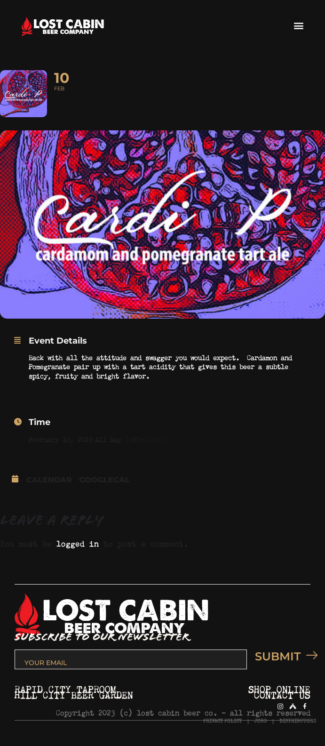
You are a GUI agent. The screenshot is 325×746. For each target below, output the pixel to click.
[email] (131, 659)
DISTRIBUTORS (297, 721)
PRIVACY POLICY (222, 721)
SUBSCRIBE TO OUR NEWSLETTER (102, 637)
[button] (298, 25)
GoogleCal (104, 479)
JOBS (260, 721)
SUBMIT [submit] (282, 656)
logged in (77, 542)
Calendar (49, 479)
